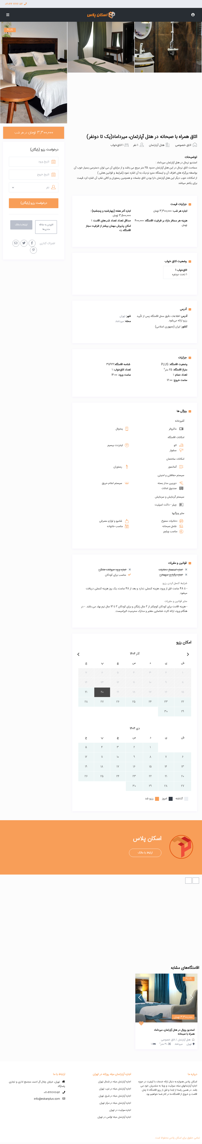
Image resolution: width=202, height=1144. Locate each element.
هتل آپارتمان (156, 145)
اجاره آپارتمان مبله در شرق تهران (115, 1096)
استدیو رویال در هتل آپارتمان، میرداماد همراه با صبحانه (174, 1032)
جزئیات (184, 357)
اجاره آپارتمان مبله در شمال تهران (114, 1082)
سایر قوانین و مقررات (176, 601)
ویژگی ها (184, 411)
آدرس (185, 309)
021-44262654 (52, 1092)
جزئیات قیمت (180, 204)
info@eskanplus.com (47, 1099)
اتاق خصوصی (183, 145)
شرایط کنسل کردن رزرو (175, 583)
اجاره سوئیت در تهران (120, 1110)
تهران (122, 316)
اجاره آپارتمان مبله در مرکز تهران (115, 1103)
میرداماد (119, 321)
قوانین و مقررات (179, 563)
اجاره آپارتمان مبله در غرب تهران (115, 1089)
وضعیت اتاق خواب (178, 261)
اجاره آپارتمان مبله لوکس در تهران (114, 1117)
